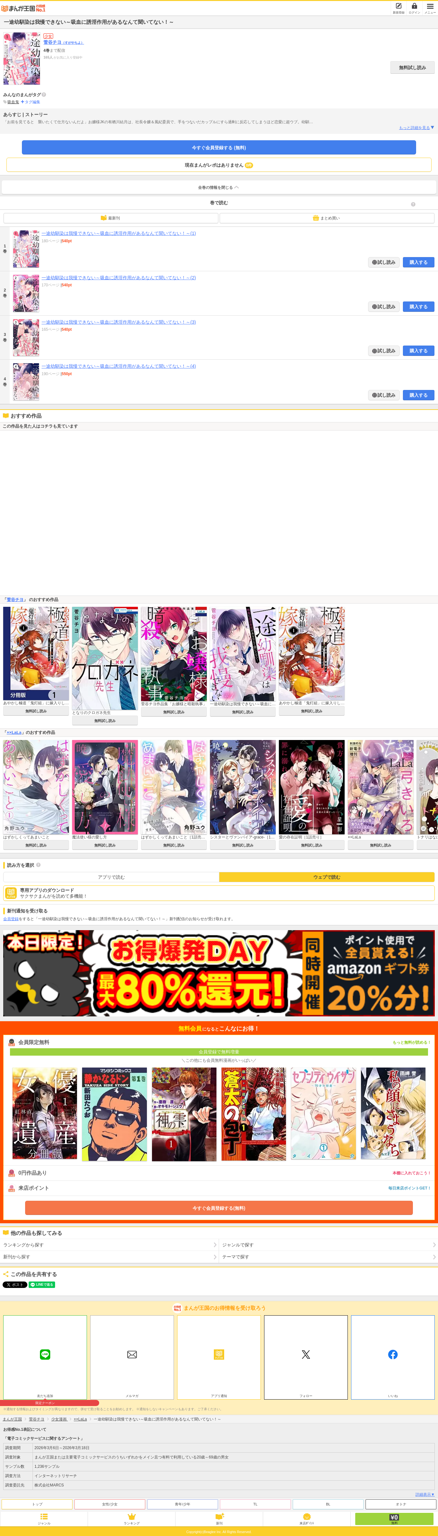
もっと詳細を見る (417, 127)
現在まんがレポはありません (219, 165)
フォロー (306, 1396)
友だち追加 (45, 1396)
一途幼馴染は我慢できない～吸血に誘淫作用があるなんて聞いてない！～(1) (119, 233)
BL (328, 1504)
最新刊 (110, 218)
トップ (37, 1504)
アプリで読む (111, 877)
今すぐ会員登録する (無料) (219, 147)
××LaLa (14, 732)
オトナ (401, 1504)
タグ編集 (32, 102)
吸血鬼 (13, 102)
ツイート (12, 1284)
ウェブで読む (326, 877)
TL (255, 1504)
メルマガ (132, 1396)
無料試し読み (412, 67)
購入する (419, 262)
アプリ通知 (219, 1396)
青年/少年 (182, 1504)
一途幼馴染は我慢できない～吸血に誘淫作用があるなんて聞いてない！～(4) (119, 366)
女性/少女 (109, 1504)
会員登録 (11, 919)
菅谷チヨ (63, 42)
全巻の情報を (219, 187)
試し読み (386, 262)
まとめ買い (326, 218)
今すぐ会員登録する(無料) (219, 1208)
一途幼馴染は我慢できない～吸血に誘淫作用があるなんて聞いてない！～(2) (119, 277)
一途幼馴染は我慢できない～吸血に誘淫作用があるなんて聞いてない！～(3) (119, 322)
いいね (393, 1396)
